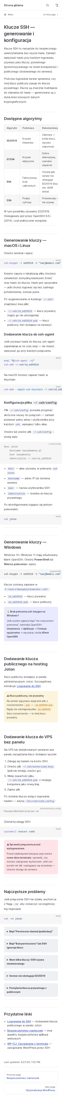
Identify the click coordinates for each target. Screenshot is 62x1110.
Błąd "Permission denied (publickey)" (31, 931)
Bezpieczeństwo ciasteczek (25, 1030)
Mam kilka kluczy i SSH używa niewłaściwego (25, 961)
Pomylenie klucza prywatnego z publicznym (27, 990)
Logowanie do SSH (29, 686)
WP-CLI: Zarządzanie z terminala (27, 1043)
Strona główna (13, 5)
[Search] (47, 5)
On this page (51, 14)
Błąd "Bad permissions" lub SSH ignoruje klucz (27, 945)
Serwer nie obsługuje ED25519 (27, 975)
